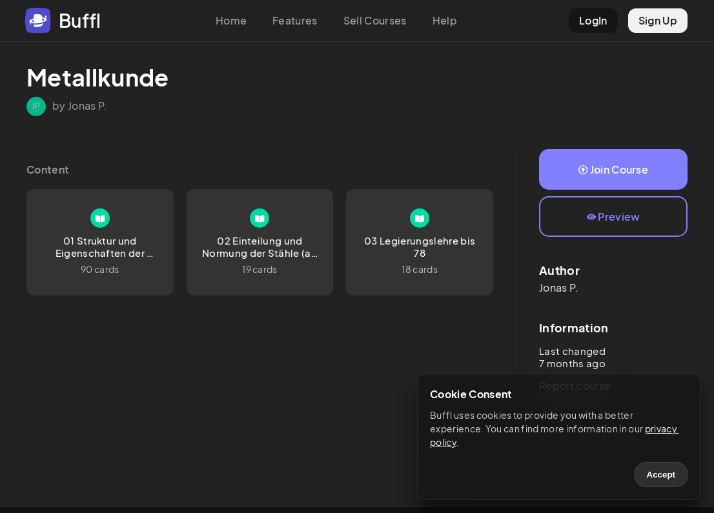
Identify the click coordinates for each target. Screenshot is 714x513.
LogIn (593, 20)
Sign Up (657, 20)
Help (445, 20)
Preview (613, 216)
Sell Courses (375, 20)
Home (231, 20)
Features (295, 20)
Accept (661, 474)
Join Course (613, 169)
